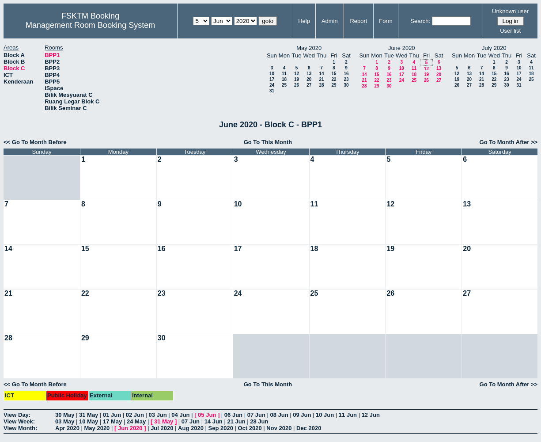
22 (333, 79)
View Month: (20, 428)
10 (271, 73)
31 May (88, 415)
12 (296, 73)
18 (284, 79)
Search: (420, 21)
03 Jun (158, 415)
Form (385, 21)
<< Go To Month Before (35, 142)
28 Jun (259, 421)
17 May (112, 421)
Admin (330, 21)
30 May (64, 415)
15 (333, 73)
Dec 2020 (308, 428)
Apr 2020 (67, 428)
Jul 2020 (162, 428)
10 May (88, 421)
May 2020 (97, 428)
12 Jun (371, 415)
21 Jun (236, 421)
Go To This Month (268, 142)
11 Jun (348, 415)
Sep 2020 (220, 428)
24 (271, 85)
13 (308, 73)
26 (296, 85)
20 (308, 79)
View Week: (19, 421)
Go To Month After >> (508, 142)
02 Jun (135, 415)
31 (271, 90)
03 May (64, 421)
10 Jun (325, 415)
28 (321, 85)
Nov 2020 (278, 428)
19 (296, 79)
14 (321, 73)
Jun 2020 (130, 428)
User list (510, 30)
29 (333, 85)
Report (358, 21)
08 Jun (279, 415)
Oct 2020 (249, 428)
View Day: (17, 415)
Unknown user (510, 11)
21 (321, 79)
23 (346, 79)
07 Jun (256, 415)
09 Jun (302, 415)
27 (308, 85)
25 (284, 85)
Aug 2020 (191, 428)
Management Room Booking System (90, 25)
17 (271, 79)
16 (346, 73)
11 (284, 73)
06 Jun (233, 415)
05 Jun (207, 415)
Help (304, 21)
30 (346, 85)
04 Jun (180, 415)
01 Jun (112, 415)
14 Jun (213, 421)
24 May (136, 421)
